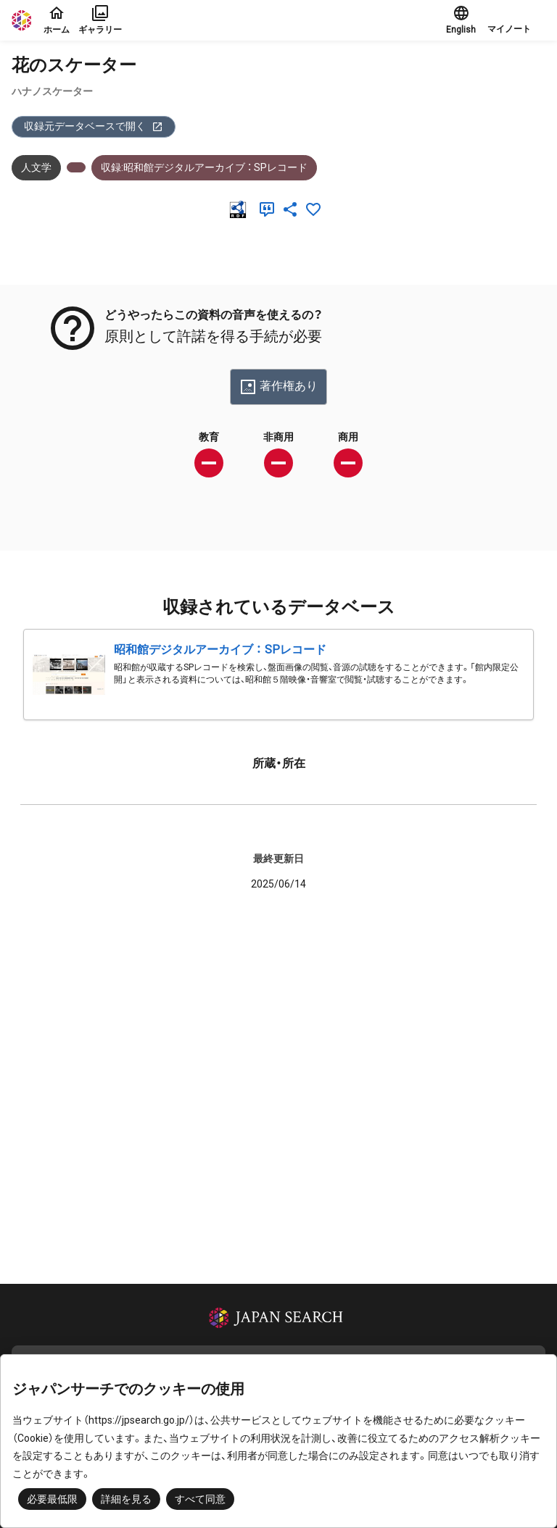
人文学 (36, 167)
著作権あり (278, 387)
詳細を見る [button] (126, 1499)
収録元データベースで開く (93, 126)
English (461, 19)
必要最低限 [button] (52, 1499)
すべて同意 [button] (200, 1499)
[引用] (269, 209)
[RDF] (240, 209)
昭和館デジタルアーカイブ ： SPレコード (220, 649)
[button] (516, 20)
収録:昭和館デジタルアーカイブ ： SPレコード (204, 167)
